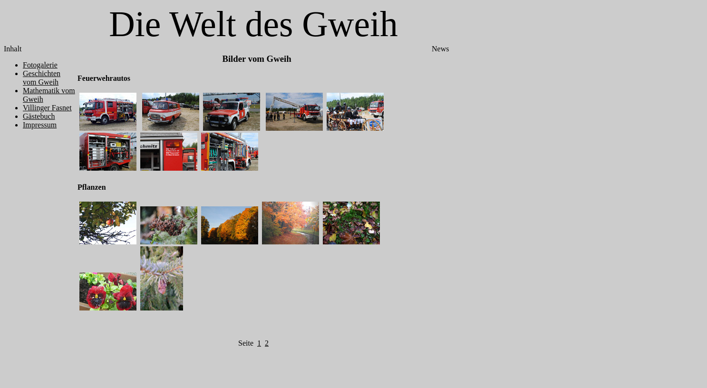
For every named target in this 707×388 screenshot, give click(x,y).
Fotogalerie (40, 65)
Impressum (40, 125)
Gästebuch (39, 116)
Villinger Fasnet (47, 108)
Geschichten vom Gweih (41, 77)
